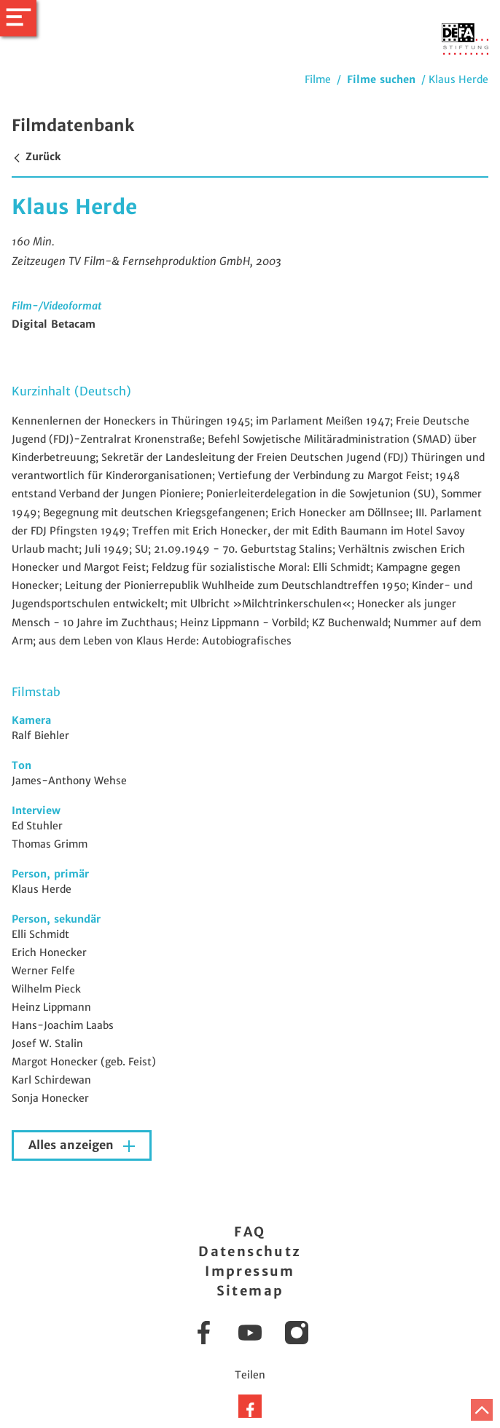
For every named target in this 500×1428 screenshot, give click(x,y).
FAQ (249, 1231)
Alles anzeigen (72, 1145)
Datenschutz (249, 1251)
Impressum (250, 1271)
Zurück (36, 156)
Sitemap (250, 1290)
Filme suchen (381, 79)
